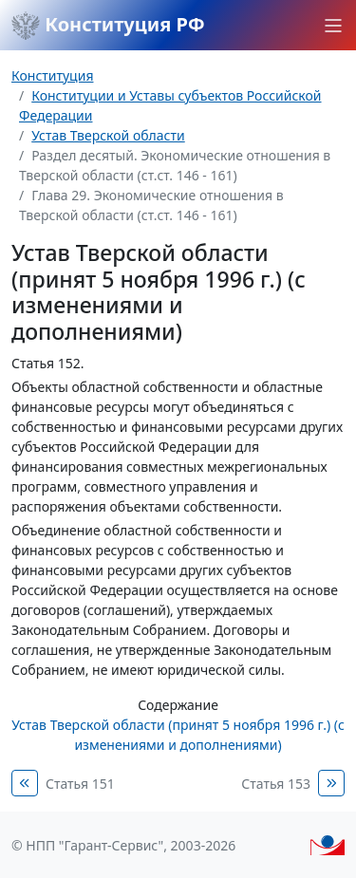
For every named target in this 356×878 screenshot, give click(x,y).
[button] (333, 25)
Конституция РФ (108, 25)
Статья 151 (80, 784)
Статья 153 (275, 784)
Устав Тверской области (108, 135)
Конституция (52, 75)
